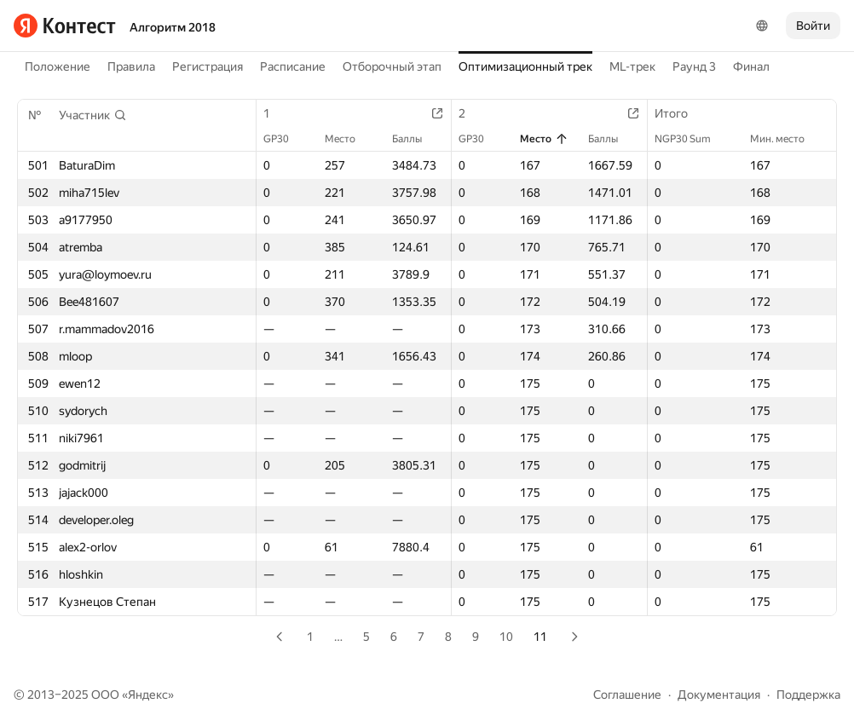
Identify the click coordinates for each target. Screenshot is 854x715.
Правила (131, 66)
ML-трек (632, 66)
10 (506, 636)
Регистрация (207, 66)
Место (348, 139)
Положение (57, 66)
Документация (719, 694)
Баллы (415, 139)
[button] (93, 115)
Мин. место (786, 139)
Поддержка (808, 694)
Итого (680, 113)
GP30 (284, 139)
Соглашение (627, 694)
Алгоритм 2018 (173, 27)
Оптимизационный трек (525, 66)
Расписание (293, 66)
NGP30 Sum (691, 139)
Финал (751, 66)
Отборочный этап (392, 66)
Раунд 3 (694, 66)
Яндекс (148, 694)
